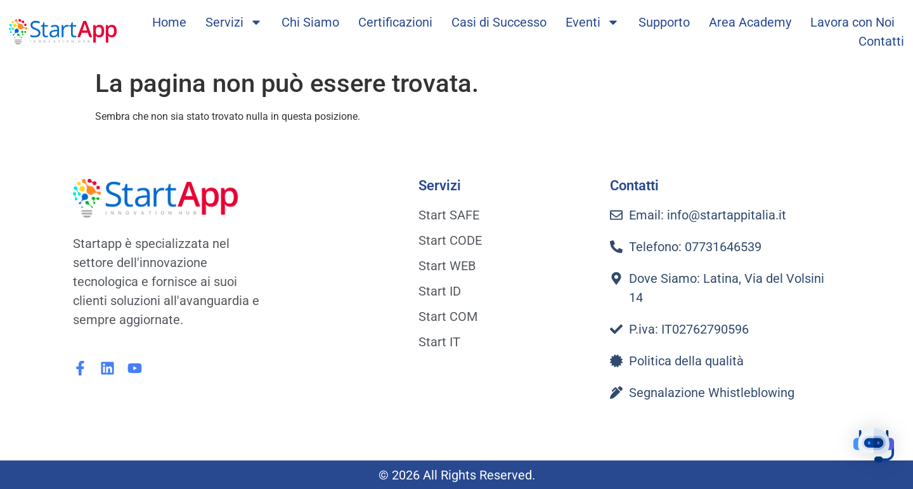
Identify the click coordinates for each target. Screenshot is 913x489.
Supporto (664, 22)
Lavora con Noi (852, 22)
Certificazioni (395, 22)
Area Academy (750, 22)
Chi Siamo (310, 22)
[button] (873, 447)
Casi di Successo (499, 22)
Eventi (592, 22)
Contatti (881, 41)
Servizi (233, 22)
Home (169, 22)
